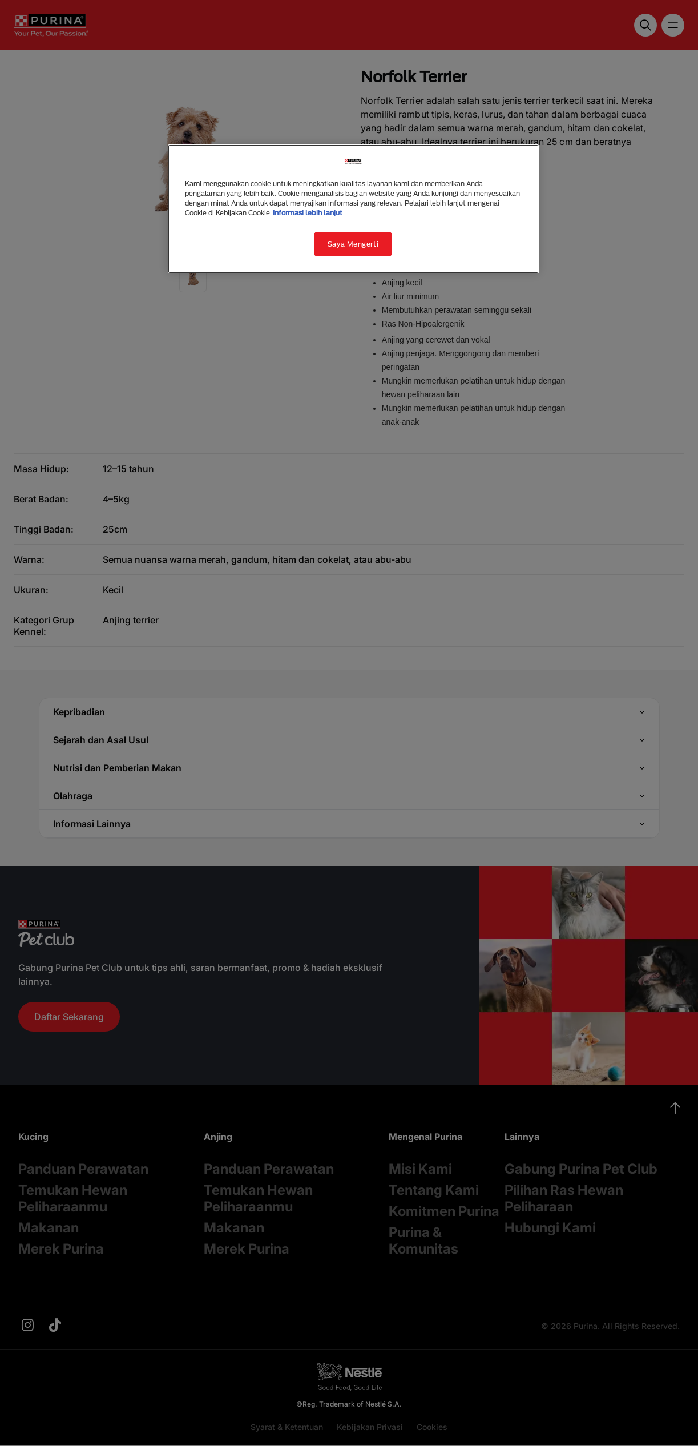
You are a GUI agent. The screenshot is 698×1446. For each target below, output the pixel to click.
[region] (353, 208)
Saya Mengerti (353, 244)
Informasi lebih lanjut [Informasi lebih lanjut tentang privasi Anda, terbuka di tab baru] (307, 212)
